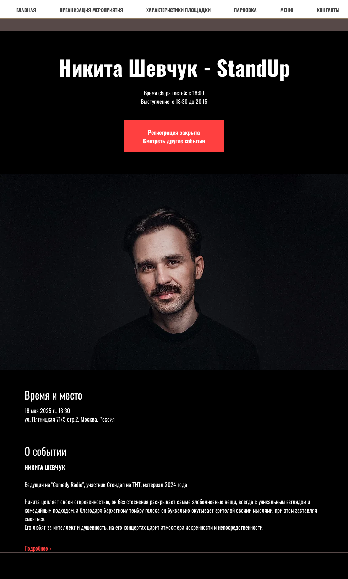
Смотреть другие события (174, 140)
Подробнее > (38, 548)
